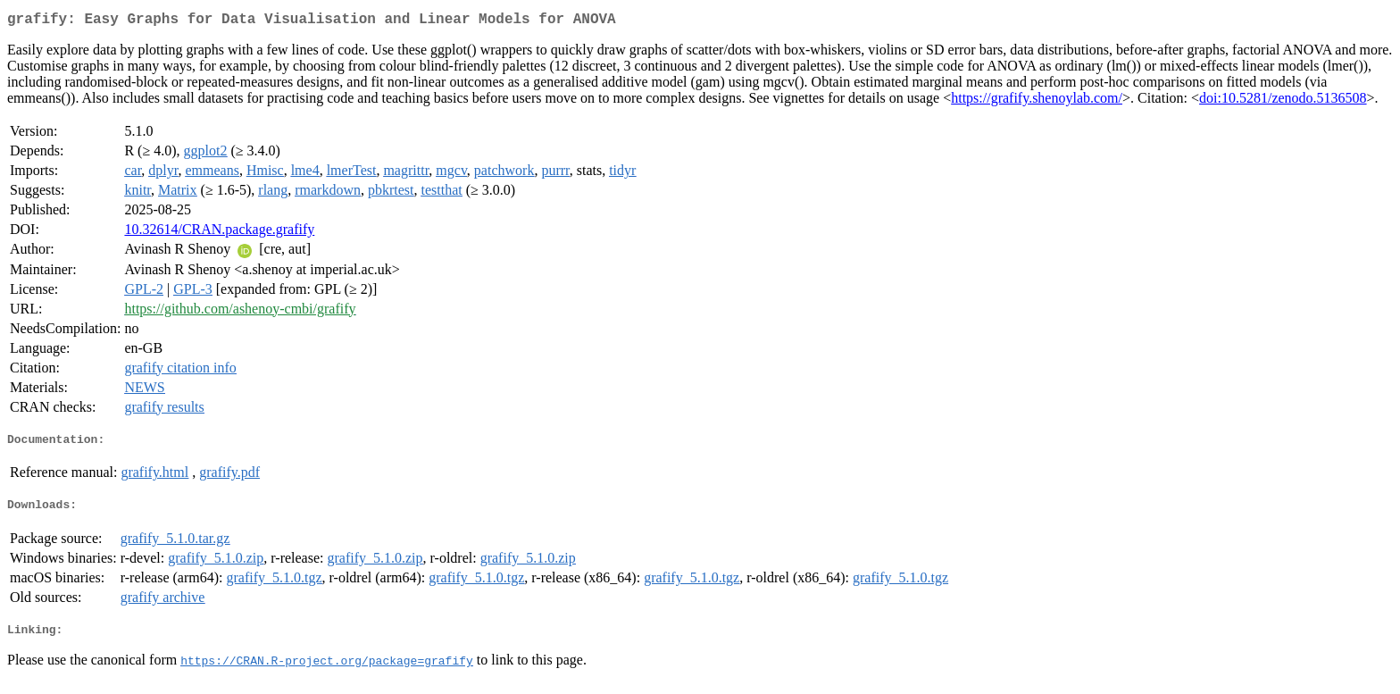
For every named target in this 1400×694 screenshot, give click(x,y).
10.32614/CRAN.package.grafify (219, 232)
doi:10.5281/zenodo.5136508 (1283, 101)
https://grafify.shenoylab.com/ (1036, 101)
